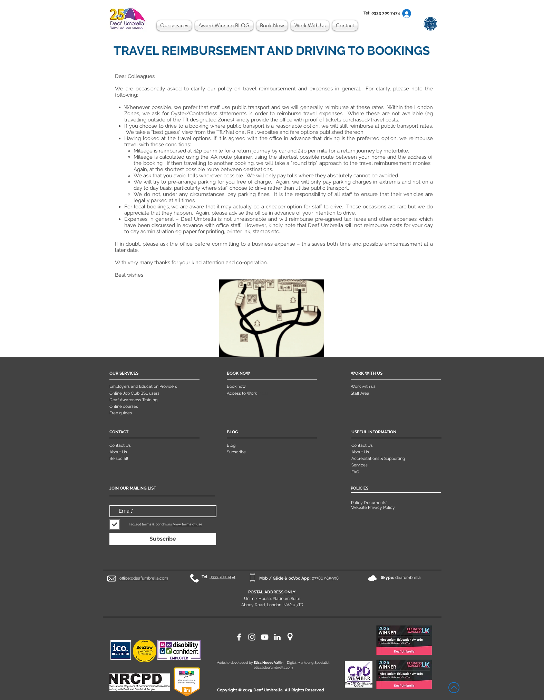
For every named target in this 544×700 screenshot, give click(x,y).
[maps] (290, 637)
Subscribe (236, 452)
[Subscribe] (162, 539)
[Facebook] (239, 637)
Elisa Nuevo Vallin (268, 662)
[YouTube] (264, 637)
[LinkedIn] (277, 637)
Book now (236, 386)
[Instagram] (251, 637)
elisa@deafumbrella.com (273, 667)
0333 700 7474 (222, 576)
